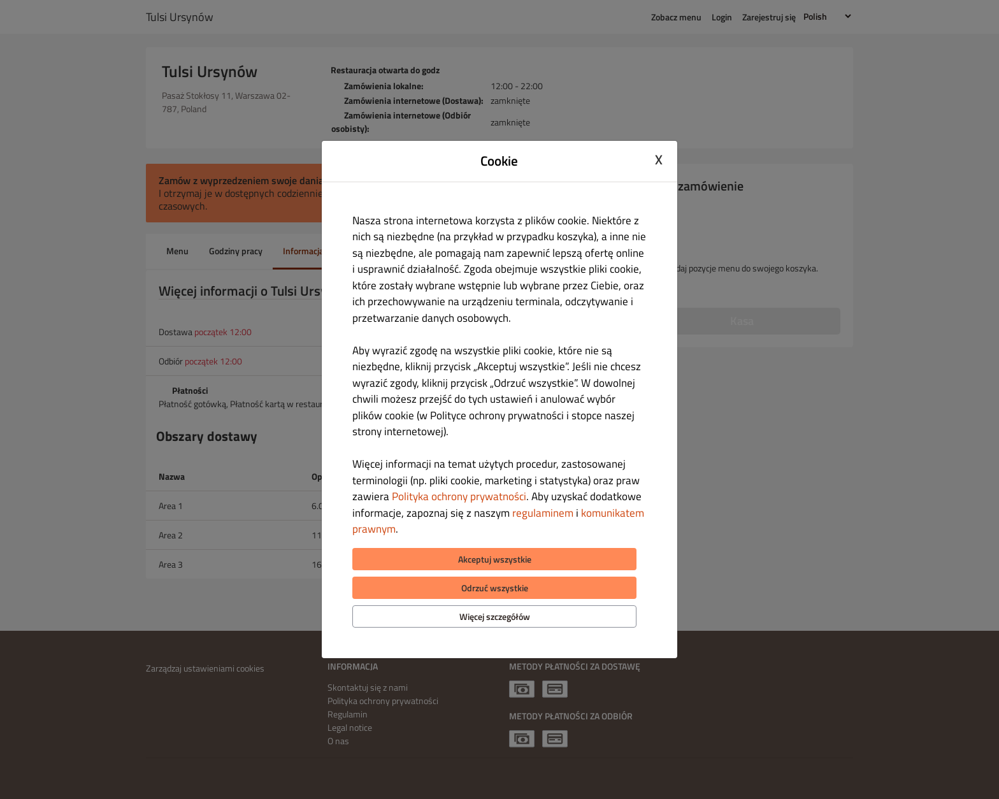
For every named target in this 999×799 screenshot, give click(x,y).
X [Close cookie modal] (659, 159)
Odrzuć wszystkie (494, 587)
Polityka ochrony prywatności (459, 496)
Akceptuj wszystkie (494, 559)
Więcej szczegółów (494, 616)
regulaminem (542, 513)
